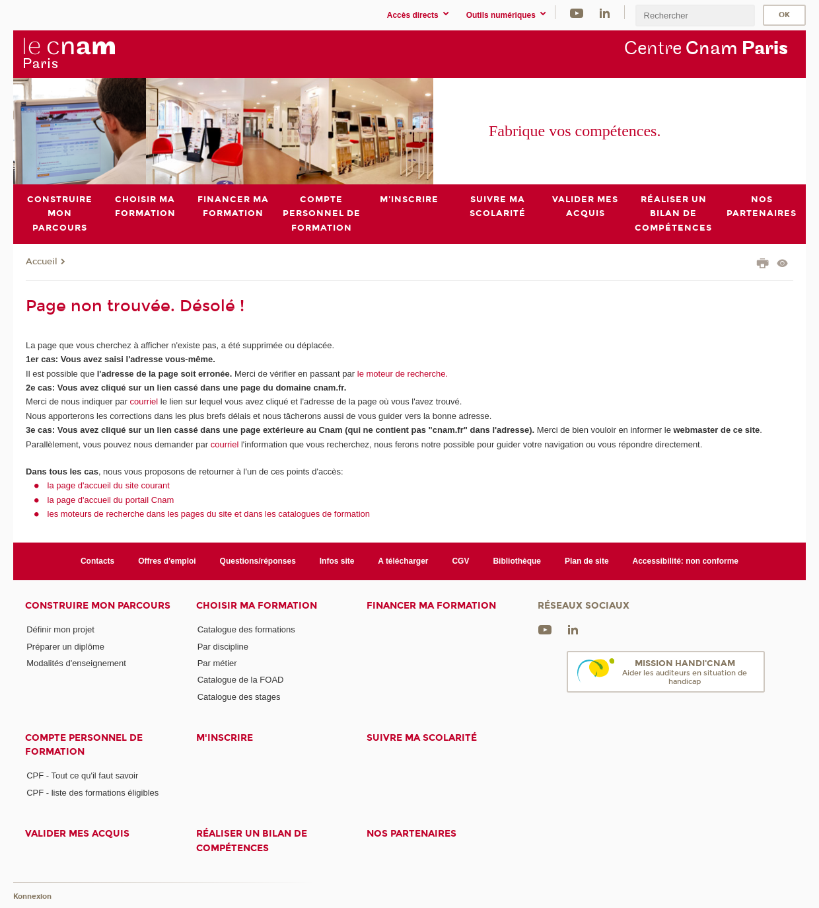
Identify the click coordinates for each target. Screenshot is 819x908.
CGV (460, 561)
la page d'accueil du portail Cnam (111, 499)
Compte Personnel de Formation (84, 744)
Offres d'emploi (167, 561)
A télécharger (403, 561)
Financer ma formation (431, 605)
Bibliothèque (517, 561)
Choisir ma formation (256, 605)
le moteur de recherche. (401, 373)
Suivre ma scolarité (422, 737)
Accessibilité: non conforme (686, 561)
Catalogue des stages (239, 696)
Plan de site (587, 561)
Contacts (97, 561)
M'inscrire (224, 737)
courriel (144, 401)
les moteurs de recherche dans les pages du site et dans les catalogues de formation (209, 514)
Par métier (217, 663)
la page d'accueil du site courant (109, 485)
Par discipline (222, 646)
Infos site (337, 561)
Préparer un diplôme (65, 646)
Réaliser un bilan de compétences (251, 840)
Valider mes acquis (77, 833)
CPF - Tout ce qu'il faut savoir (82, 775)
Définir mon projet (60, 629)
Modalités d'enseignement (76, 663)
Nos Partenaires (411, 833)
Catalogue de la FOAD (240, 680)
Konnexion (32, 896)
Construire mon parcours (97, 605)
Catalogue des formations (246, 629)
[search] (694, 15)
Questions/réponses (258, 561)
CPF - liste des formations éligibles (92, 792)
